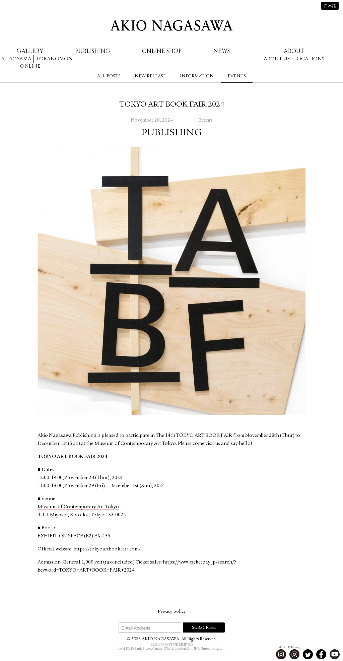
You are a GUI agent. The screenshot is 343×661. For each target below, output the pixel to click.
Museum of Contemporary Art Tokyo (78, 507)
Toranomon (54, 58)
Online (30, 66)
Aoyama (20, 58)
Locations (309, 58)
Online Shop (162, 51)
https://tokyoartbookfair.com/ (107, 549)
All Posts (109, 76)
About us (277, 58)
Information (197, 76)
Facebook (321, 654)
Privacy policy (172, 611)
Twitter (308, 654)
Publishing (92, 51)
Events (237, 76)
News (221, 51)
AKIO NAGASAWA (171, 25)
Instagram (281, 654)
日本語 (330, 6)
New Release (150, 76)
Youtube (335, 654)
